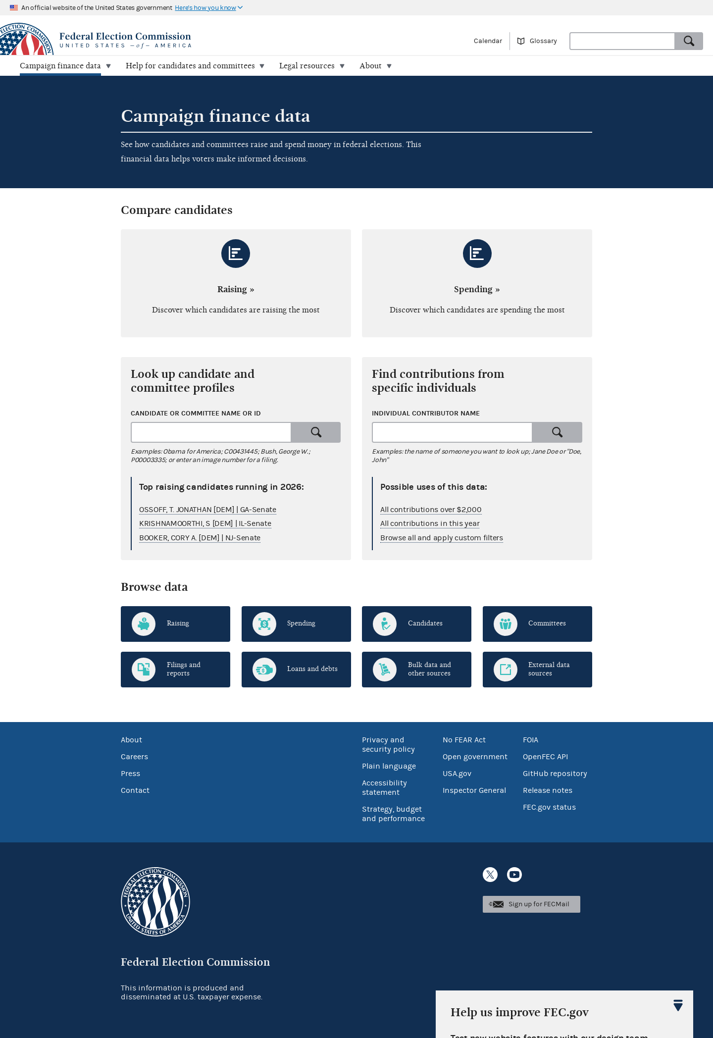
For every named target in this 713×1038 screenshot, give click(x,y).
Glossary (543, 41)
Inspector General (474, 790)
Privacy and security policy (388, 744)
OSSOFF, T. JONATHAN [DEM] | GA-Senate (207, 509)
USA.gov (457, 773)
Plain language (389, 766)
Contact (135, 790)
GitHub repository (555, 773)
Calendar (488, 41)
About (131, 739)
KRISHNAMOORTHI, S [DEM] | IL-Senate (205, 523)
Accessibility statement (384, 787)
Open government (475, 756)
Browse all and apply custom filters (441, 537)
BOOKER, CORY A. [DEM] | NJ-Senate (199, 537)
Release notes (547, 790)
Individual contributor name (426, 413)
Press (130, 773)
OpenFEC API (545, 756)
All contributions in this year (429, 523)
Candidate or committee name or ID (196, 413)
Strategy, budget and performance (393, 814)
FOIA (530, 739)
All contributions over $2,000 (430, 509)
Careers (134, 756)
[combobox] (622, 41)
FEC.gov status (549, 807)
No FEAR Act (464, 739)
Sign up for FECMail (539, 904)
